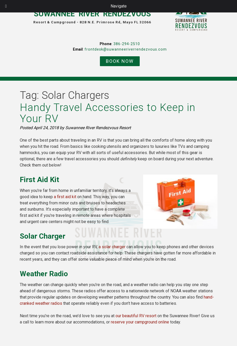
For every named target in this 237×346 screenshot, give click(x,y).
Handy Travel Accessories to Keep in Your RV (107, 113)
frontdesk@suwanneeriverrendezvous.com (126, 49)
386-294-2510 (126, 44)
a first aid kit (65, 196)
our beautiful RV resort (136, 315)
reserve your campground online (140, 322)
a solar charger (112, 246)
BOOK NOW (120, 61)
